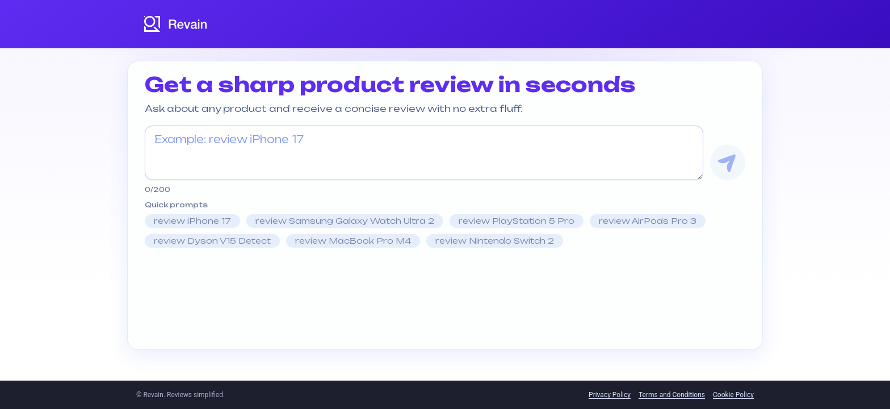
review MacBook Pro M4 (353, 240)
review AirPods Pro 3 (647, 221)
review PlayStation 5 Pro (516, 221)
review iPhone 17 (192, 221)
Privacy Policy (610, 395)
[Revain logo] (176, 24)
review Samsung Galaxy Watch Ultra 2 (344, 221)
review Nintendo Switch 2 (494, 240)
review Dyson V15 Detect (212, 240)
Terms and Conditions (672, 395)
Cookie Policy (733, 395)
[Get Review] (727, 162)
